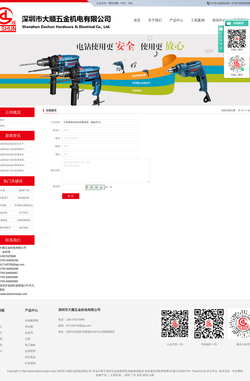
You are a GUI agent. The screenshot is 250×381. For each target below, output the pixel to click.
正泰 (27, 338)
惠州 (145, 375)
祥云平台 (212, 371)
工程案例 (198, 20)
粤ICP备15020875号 (178, 371)
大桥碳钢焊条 (24, 220)
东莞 (139, 375)
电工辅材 (30, 344)
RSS (123, 3)
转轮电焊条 (23, 198)
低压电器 (23, 227)
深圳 (127, 375)
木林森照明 (31, 320)
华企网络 (237, 371)
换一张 (108, 187)
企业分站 (101, 3)
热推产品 (101, 375)
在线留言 (238, 23)
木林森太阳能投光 (23, 205)
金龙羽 (29, 332)
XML (130, 3)
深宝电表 (30, 357)
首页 (137, 20)
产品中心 (176, 20)
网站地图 (113, 3)
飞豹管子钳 (23, 190)
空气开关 (23, 212)
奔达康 (29, 326)
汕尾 (151, 375)
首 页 (240, 110)
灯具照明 (30, 363)
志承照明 (30, 351)
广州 (133, 375)
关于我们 (155, 20)
